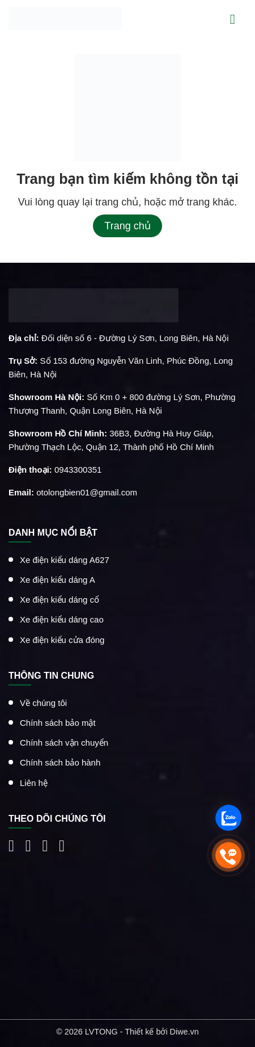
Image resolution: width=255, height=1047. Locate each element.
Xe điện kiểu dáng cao (62, 619)
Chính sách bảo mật (58, 723)
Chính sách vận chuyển (64, 742)
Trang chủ (127, 226)
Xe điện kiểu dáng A (57, 580)
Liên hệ (34, 782)
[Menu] (238, 18)
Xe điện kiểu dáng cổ (59, 599)
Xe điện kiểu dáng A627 (64, 559)
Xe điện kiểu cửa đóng (62, 639)
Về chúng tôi (43, 702)
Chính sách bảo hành (60, 762)
